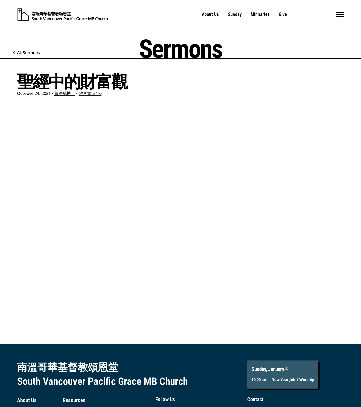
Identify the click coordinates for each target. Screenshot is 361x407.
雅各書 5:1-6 (90, 93)
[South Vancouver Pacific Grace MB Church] (62, 14)
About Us (210, 14)
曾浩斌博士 (64, 93)
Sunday (235, 14)
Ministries (260, 14)
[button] (340, 14)
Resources (74, 400)
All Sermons (28, 52)
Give (283, 14)
